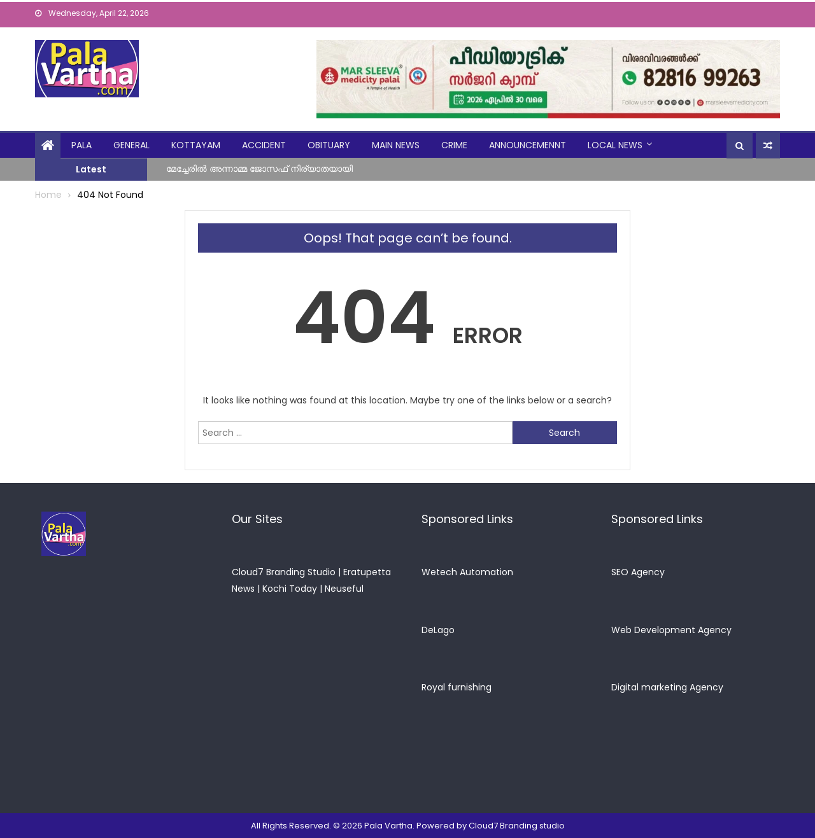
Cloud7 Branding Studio (284, 572)
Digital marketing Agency (667, 687)
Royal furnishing (457, 687)
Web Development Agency (671, 630)
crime (454, 145)
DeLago (438, 630)
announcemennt (527, 145)
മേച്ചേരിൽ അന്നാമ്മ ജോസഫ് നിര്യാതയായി (259, 168)
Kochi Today (289, 588)
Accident (264, 145)
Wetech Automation (467, 572)
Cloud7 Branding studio (517, 826)
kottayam (195, 145)
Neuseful (344, 588)
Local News (615, 145)
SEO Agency (638, 572)
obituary (329, 145)
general (131, 145)
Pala (81, 145)
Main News (396, 145)
